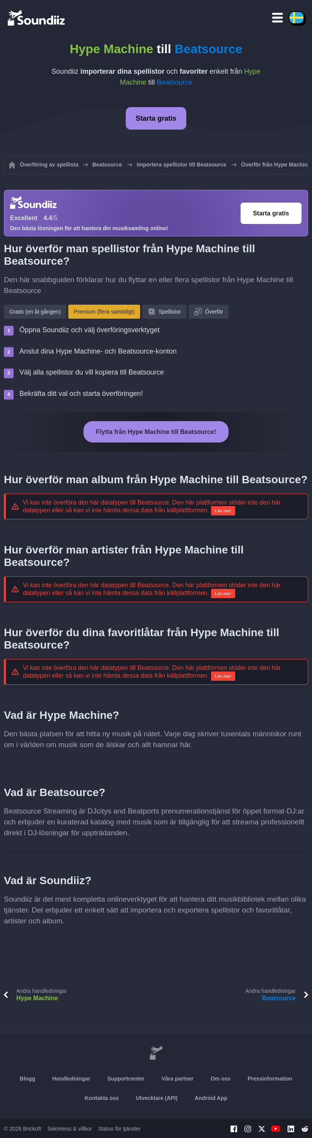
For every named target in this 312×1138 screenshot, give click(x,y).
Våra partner (177, 1079)
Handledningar (71, 1079)
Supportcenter (126, 1079)
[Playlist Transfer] (37, 17)
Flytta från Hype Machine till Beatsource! (156, 431)
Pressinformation (270, 1079)
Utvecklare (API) (156, 1098)
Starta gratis (155, 118)
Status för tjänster (119, 1129)
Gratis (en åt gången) (35, 312)
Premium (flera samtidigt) (104, 312)
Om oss (221, 1079)
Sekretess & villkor (69, 1129)
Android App (211, 1098)
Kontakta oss (102, 1098)
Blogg (27, 1079)
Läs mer (223, 510)
